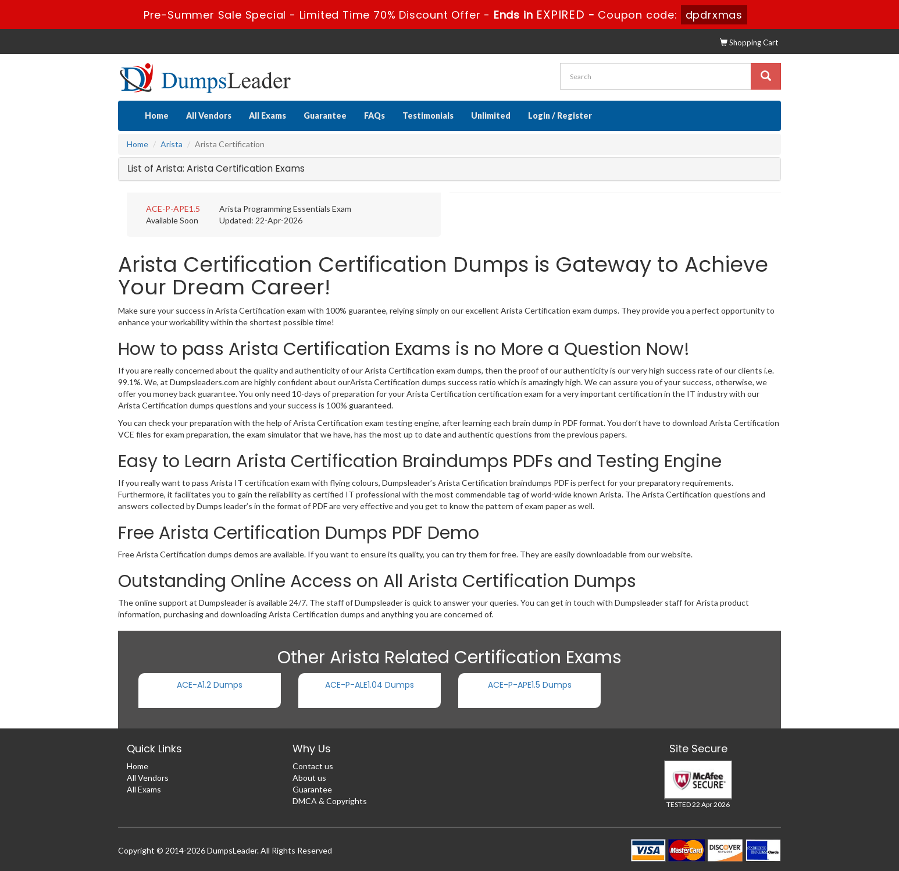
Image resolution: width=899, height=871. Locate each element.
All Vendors (208, 115)
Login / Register (560, 115)
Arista (171, 144)
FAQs (374, 115)
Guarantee (325, 115)
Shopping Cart (749, 42)
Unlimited (491, 115)
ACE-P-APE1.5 (173, 209)
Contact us (312, 766)
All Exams (267, 115)
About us (309, 778)
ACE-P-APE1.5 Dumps (530, 685)
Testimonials (428, 115)
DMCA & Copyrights (329, 801)
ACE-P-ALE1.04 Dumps (369, 685)
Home (157, 115)
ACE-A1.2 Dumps (209, 685)
